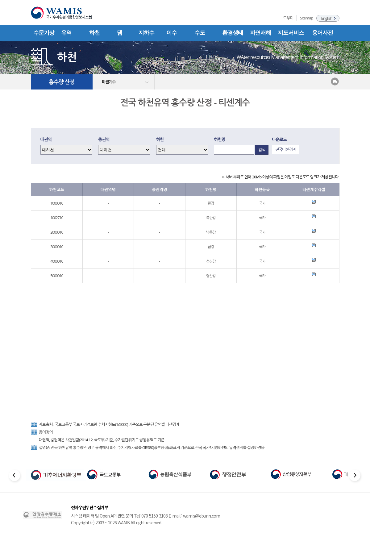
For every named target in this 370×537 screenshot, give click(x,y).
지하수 (146, 33)
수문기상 (43, 33)
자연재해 (260, 33)
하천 (94, 33)
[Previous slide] (15, 476)
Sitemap (306, 18)
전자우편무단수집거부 (89, 507)
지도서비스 (291, 33)
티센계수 (109, 82)
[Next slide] (355, 476)
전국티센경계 (285, 149)
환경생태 (232, 33)
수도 (199, 33)
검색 (261, 149)
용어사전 (322, 33)
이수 (171, 33)
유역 (66, 33)
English (326, 18)
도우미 (288, 18)
